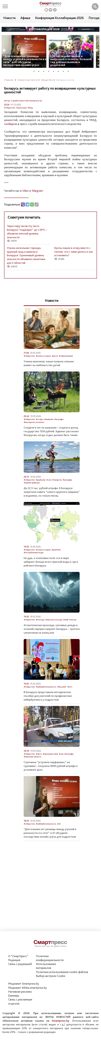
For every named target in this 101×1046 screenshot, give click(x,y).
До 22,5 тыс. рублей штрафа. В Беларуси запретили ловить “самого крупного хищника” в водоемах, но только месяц (52, 491)
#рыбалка (40, 480)
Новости (9, 18)
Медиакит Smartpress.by (23, 983)
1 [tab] (35, 71)
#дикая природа (32, 482)
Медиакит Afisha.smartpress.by (27, 987)
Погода (94, 18)
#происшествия (50, 754)
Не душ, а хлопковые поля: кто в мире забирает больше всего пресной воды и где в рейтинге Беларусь (51, 561)
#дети (55, 356)
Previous (4, 50)
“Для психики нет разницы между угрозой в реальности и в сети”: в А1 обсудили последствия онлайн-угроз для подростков (50, 832)
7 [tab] (64, 71)
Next (97, 50)
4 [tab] (49, 71)
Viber (25, 190)
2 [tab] (40, 71)
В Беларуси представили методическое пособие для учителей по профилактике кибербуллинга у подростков (48, 695)
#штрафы (58, 419)
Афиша (25, 18)
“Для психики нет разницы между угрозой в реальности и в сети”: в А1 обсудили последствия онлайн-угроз (24, 60)
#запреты (57, 480)
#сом (48, 480)
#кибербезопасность (46, 686)
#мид (30, 107)
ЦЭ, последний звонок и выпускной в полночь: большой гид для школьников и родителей (71, 60)
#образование (66, 356)
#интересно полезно (34, 422)
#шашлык (48, 419)
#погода (40, 619)
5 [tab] (54, 71)
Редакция (14, 960)
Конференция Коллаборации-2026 (59, 18)
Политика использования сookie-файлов (62, 972)
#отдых (39, 419)
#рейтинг (56, 549)
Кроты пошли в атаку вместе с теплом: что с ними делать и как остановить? (73, 251)
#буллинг (61, 686)
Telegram (37, 190)
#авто (39, 754)
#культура (21, 107)
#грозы (72, 619)
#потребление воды (33, 552)
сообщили (10, 124)
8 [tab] (69, 71)
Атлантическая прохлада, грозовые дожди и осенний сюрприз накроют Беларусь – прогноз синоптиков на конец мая (52, 628)
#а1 (59, 824)
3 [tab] (45, 71)
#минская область (32, 756)
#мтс (69, 686)
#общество (9, 107)
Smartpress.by (60, 1020)
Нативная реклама (20, 991)
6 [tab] (59, 71)
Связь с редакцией (20, 964)
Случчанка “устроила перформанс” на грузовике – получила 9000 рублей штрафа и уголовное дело (51, 765)
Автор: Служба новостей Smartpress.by (23, 100)
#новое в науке (43, 356)
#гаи (61, 754)
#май (65, 619)
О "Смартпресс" (18, 956)
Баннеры (13, 995)
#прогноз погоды (53, 619)
